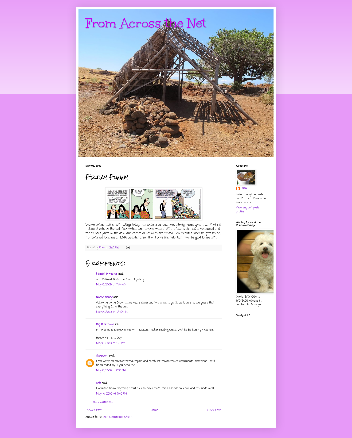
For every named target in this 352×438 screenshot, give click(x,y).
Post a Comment (102, 402)
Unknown (102, 356)
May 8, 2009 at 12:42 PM (112, 312)
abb (98, 383)
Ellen (244, 189)
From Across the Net (146, 23)
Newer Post (94, 410)
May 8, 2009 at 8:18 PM (111, 371)
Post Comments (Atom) (118, 417)
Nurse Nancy (104, 297)
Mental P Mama (106, 274)
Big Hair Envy (104, 325)
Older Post (214, 410)
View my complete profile (247, 210)
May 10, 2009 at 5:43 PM (111, 394)
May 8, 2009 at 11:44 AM (111, 285)
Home (154, 410)
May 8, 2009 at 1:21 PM (110, 343)
